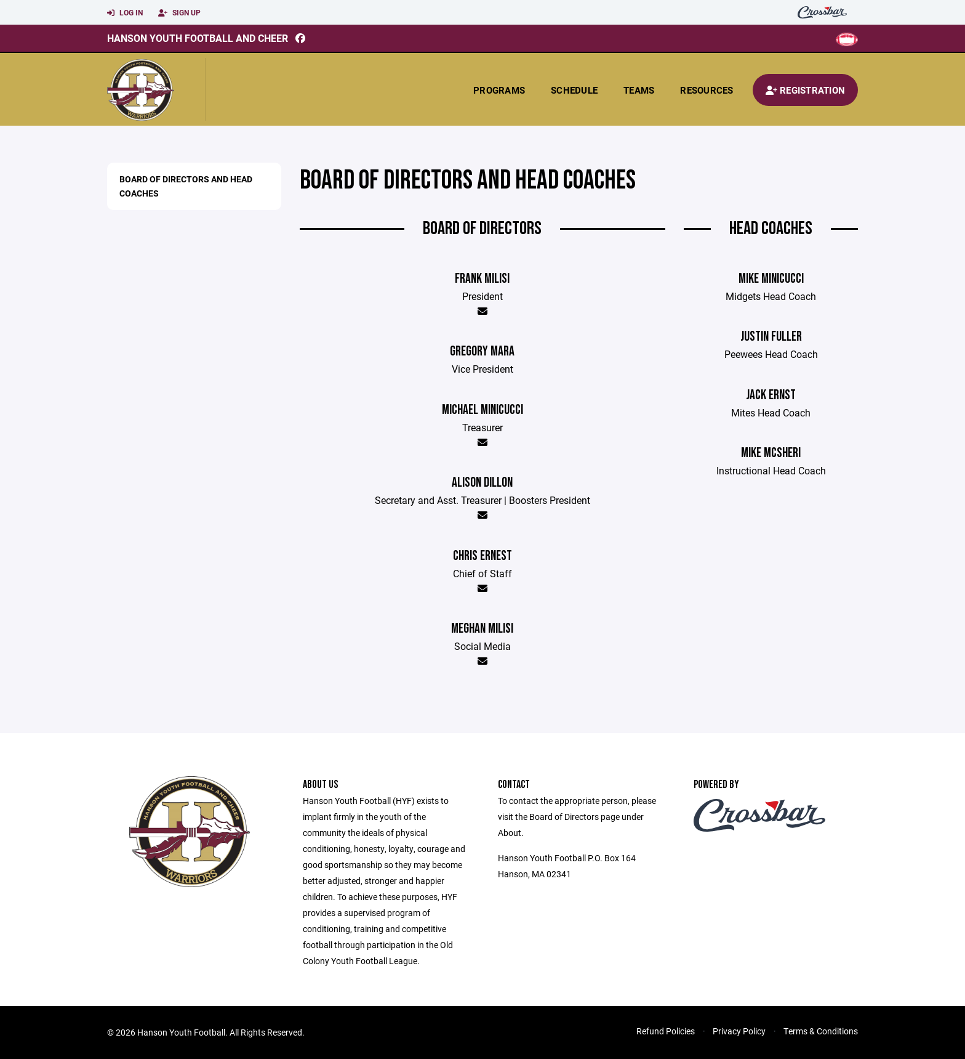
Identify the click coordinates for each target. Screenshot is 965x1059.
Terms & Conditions (820, 1031)
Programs (499, 90)
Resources (706, 90)
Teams (638, 90)
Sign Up (179, 12)
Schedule (574, 90)
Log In (125, 12)
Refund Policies (665, 1031)
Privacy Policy (739, 1031)
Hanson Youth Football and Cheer (197, 37)
